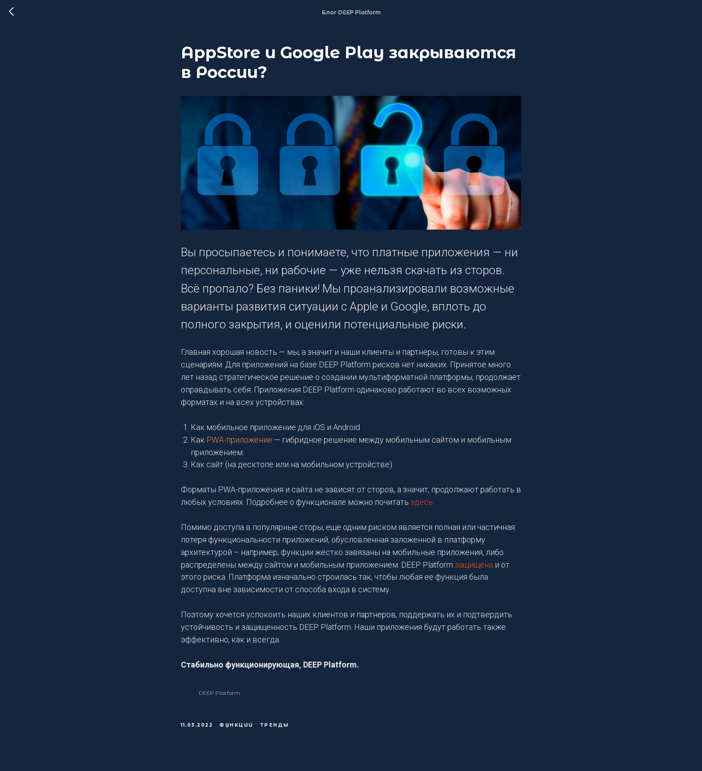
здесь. (422, 502)
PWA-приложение (239, 439)
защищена (474, 564)
